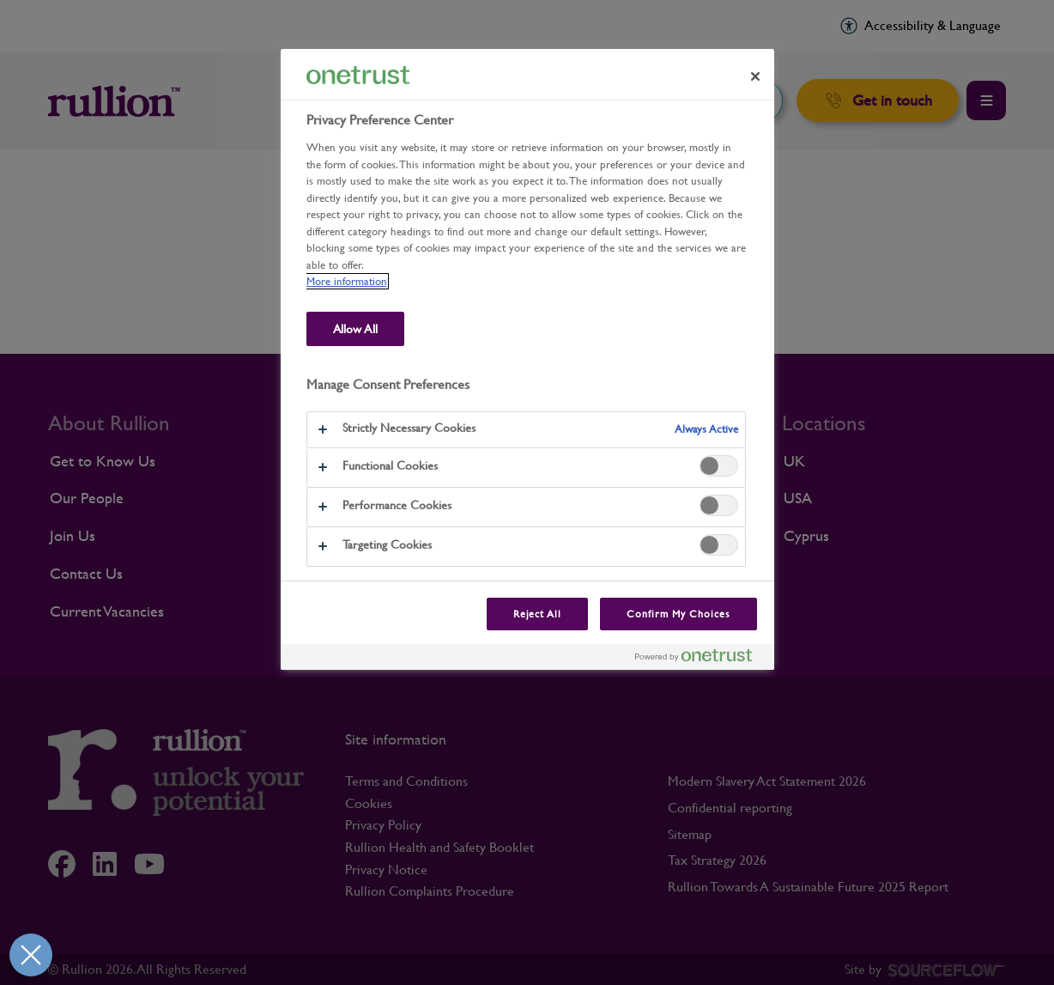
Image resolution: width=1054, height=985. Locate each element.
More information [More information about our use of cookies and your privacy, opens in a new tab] (346, 281)
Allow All (355, 329)
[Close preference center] (755, 76)
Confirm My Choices (678, 614)
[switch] (719, 466)
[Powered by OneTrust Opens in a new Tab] (700, 659)
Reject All (537, 614)
